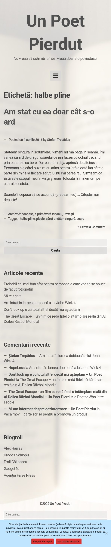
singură (70, 219)
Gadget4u (11, 468)
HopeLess (16, 367)
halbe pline (27, 219)
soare (80, 219)
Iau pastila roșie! (42, 541)
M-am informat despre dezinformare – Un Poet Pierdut (52, 409)
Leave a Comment (93, 227)
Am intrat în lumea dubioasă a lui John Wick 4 (40, 303)
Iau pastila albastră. (68, 541)
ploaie (40, 219)
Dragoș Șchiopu (16, 455)
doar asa (28, 214)
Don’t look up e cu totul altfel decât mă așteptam (42, 309)
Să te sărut (12, 296)
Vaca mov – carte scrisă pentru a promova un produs (46, 414)
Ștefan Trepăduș (58, 140)
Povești (68, 214)
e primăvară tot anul (48, 214)
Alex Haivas (13, 448)
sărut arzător (54, 219)
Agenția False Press (19, 475)
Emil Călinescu (15, 462)
